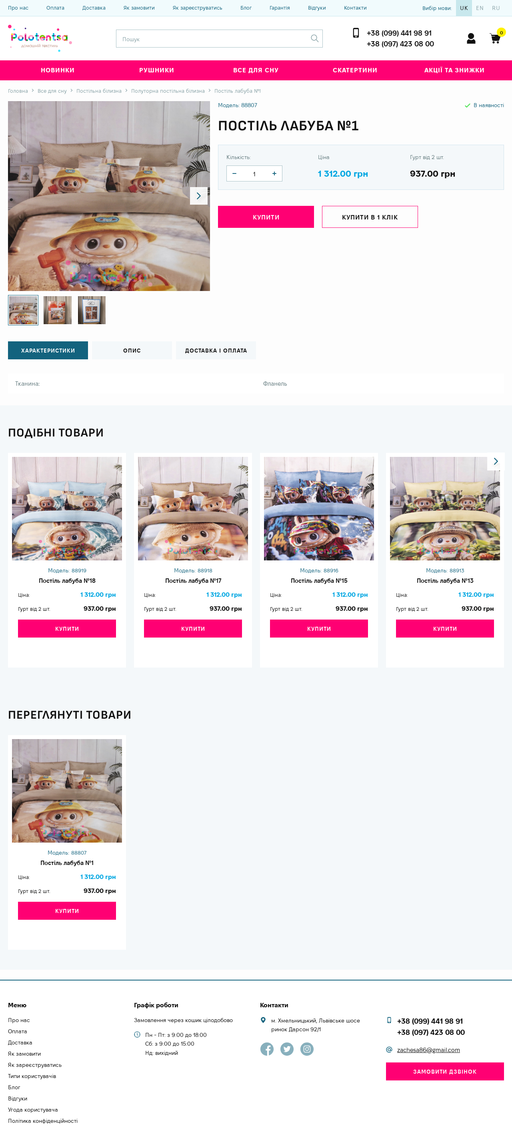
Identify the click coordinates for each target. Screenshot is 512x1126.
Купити (266, 218)
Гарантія (280, 7)
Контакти (355, 7)
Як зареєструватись (197, 7)
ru (496, 8)
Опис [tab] (132, 350)
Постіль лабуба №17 (193, 582)
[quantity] (234, 173)
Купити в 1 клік (370, 218)
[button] (197, 196)
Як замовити (139, 7)
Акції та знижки (454, 70)
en (480, 8)
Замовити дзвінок (445, 1038)
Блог (246, 7)
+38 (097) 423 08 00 (400, 44)
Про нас (18, 7)
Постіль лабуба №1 (67, 849)
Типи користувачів (32, 1043)
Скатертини (355, 70)
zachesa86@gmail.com (428, 1016)
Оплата (55, 7)
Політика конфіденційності (43, 1087)
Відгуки (317, 7)
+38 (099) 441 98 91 (399, 33)
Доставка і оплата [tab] (216, 350)
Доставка (94, 7)
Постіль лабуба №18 (67, 582)
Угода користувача (33, 1076)
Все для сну (256, 70)
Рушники (156, 70)
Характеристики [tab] (48, 350)
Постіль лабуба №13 (445, 582)
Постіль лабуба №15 (319, 582)
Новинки (58, 70)
